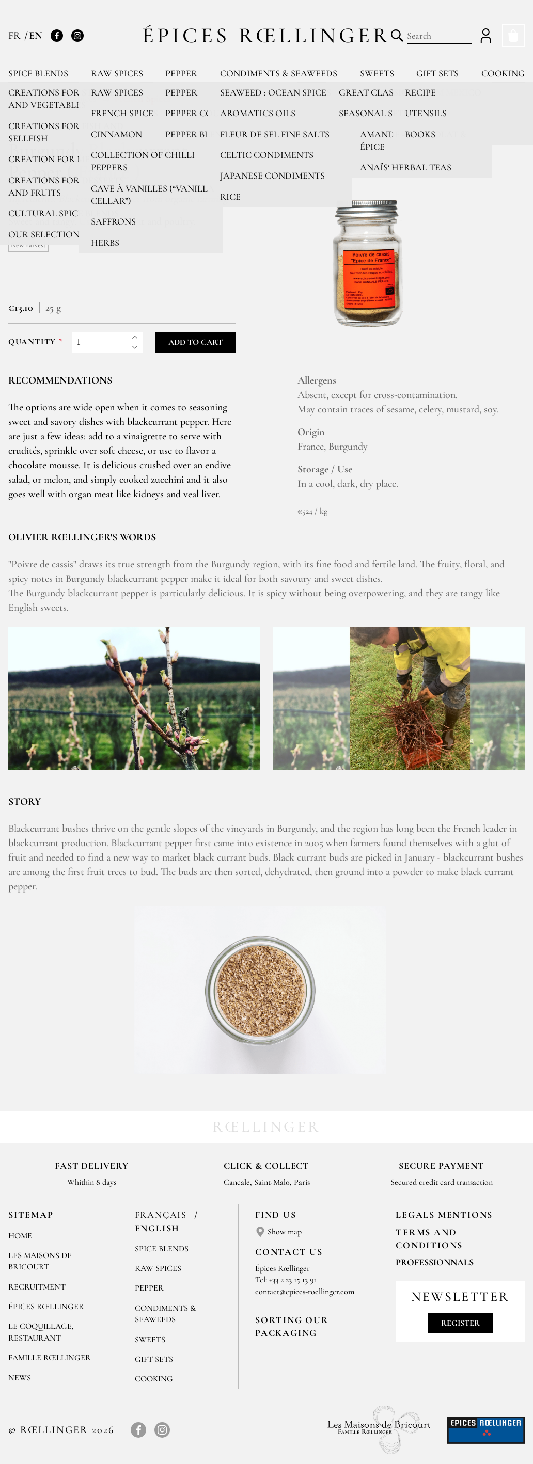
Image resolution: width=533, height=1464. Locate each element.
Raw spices (117, 73)
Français (162, 1214)
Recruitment (37, 1287)
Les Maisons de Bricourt (40, 1261)
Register (460, 1323)
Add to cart (195, 342)
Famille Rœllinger (49, 1357)
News (19, 1378)
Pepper (181, 73)
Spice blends (38, 73)
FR (15, 35)
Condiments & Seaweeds (278, 73)
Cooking (503, 73)
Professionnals (435, 1262)
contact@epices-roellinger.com (304, 1291)
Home (20, 1236)
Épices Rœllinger (266, 35)
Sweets (377, 73)
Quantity (32, 342)
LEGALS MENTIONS (444, 1214)
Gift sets (437, 73)
